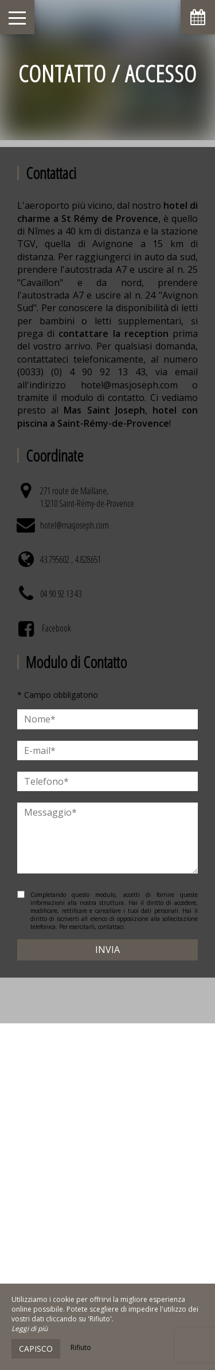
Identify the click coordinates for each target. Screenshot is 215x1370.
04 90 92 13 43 (60, 593)
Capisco (36, 1348)
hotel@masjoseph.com (74, 525)
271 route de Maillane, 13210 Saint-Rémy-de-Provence (87, 497)
